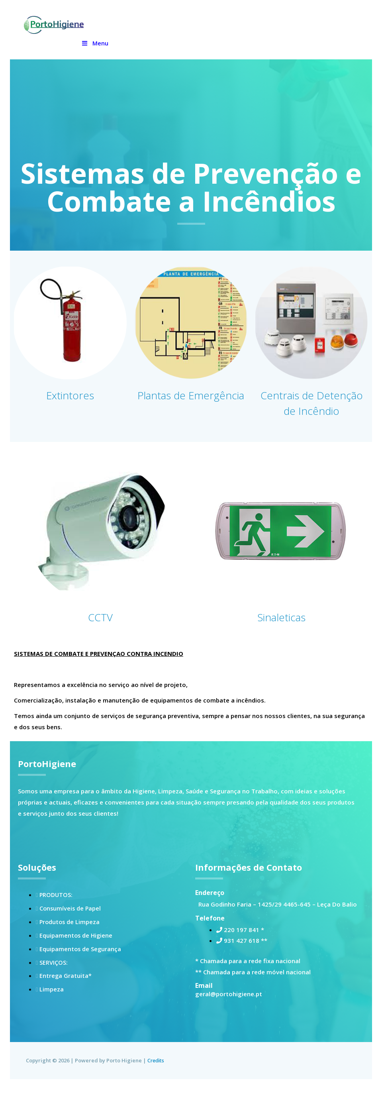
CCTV (100, 632)
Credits (156, 1076)
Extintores (70, 395)
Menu (94, 43)
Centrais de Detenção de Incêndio (312, 410)
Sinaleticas (281, 632)
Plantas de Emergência (191, 402)
